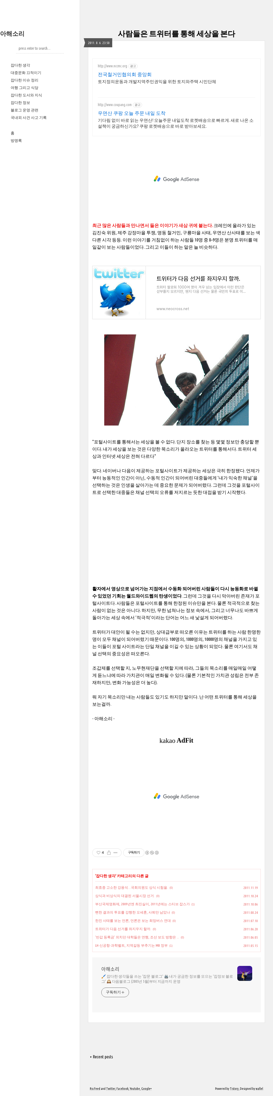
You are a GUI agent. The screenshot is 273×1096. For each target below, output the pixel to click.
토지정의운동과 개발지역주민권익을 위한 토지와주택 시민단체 (157, 81)
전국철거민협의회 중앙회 (125, 74)
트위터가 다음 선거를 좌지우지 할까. (123, 929)
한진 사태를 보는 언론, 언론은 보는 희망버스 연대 (133, 920)
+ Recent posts (101, 1056)
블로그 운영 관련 (24, 110)
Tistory (234, 1088)
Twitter (110, 1088)
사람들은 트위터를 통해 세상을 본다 (176, 33)
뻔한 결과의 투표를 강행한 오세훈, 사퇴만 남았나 (132, 912)
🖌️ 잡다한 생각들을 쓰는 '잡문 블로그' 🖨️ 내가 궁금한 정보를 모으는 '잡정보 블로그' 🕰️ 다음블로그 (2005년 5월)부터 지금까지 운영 (167, 979)
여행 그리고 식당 (24, 87)
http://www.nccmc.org (112, 66)
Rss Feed (95, 1088)
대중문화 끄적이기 (26, 73)
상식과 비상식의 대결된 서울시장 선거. (125, 896)
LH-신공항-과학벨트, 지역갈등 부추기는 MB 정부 (131, 945)
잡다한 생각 (20, 65)
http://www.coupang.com (115, 105)
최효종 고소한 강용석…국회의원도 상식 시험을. (131, 887)
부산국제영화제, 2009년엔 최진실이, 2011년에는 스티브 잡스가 (142, 904)
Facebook (123, 1088)
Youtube (135, 1088)
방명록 (16, 140)
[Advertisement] (176, 179)
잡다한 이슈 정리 (24, 80)
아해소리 (12, 33)
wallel (259, 1088)
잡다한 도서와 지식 (26, 95)
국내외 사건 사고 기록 (29, 117)
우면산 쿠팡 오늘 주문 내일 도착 (132, 113)
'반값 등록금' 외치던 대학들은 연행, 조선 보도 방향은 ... (137, 937)
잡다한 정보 (20, 102)
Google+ (146, 1088)
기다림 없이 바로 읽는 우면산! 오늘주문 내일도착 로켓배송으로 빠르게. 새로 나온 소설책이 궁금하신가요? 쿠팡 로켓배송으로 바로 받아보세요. (176, 123)
